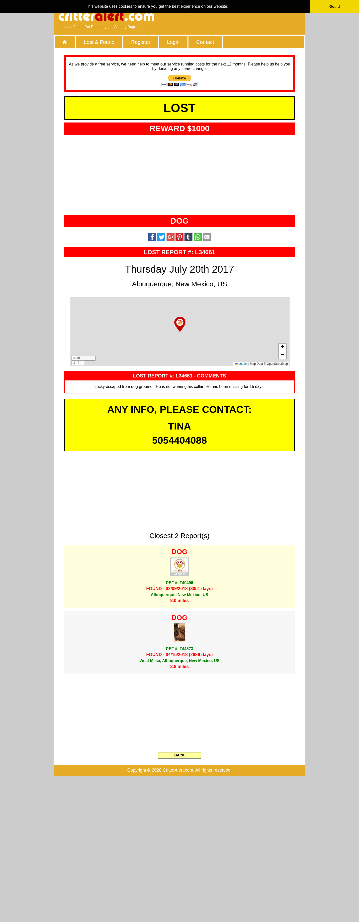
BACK (179, 901)
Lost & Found (99, 42)
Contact (205, 42)
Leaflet (241, 509)
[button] (179, 470)
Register (140, 42)
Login (173, 42)
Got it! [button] (334, 6)
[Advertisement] (243, 16)
